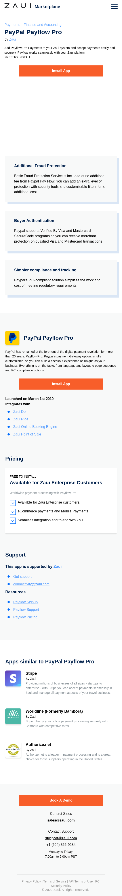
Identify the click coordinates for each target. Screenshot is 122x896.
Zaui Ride (20, 419)
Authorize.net (38, 744)
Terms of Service (54, 881)
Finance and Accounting (42, 25)
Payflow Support (26, 610)
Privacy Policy (31, 881)
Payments (12, 25)
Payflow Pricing (25, 617)
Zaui (12, 39)
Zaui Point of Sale (27, 434)
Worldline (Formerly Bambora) (54, 711)
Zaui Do (19, 412)
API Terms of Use (81, 881)
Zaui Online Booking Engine (35, 427)
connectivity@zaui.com (31, 584)
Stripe (31, 673)
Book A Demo (61, 800)
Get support (22, 576)
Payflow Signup (25, 602)
